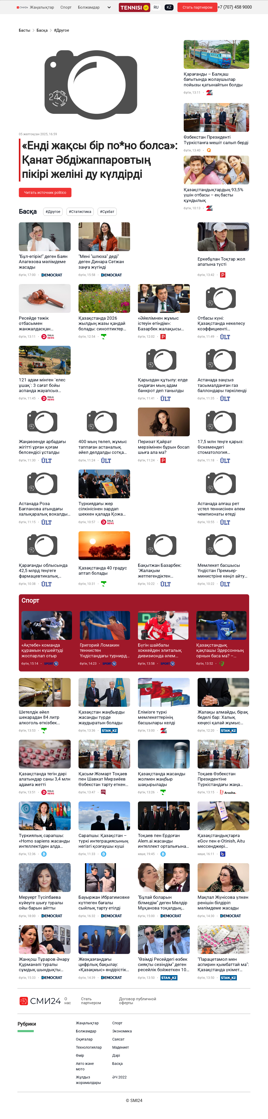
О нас (67, 1001)
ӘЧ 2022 (119, 1077)
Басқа (42, 30)
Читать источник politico (45, 192)
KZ (169, 7)
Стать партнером (197, 7)
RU (156, 7)
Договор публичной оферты (137, 1001)
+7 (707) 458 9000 (234, 7)
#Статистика (80, 212)
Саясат (118, 1039)
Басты (24, 30)
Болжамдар (88, 7)
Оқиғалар (84, 1039)
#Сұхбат (107, 212)
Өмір (80, 1055)
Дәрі (116, 1055)
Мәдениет (120, 1047)
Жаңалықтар (42, 7)
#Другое (61, 30)
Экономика (122, 1031)
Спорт (65, 7)
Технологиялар (89, 1047)
